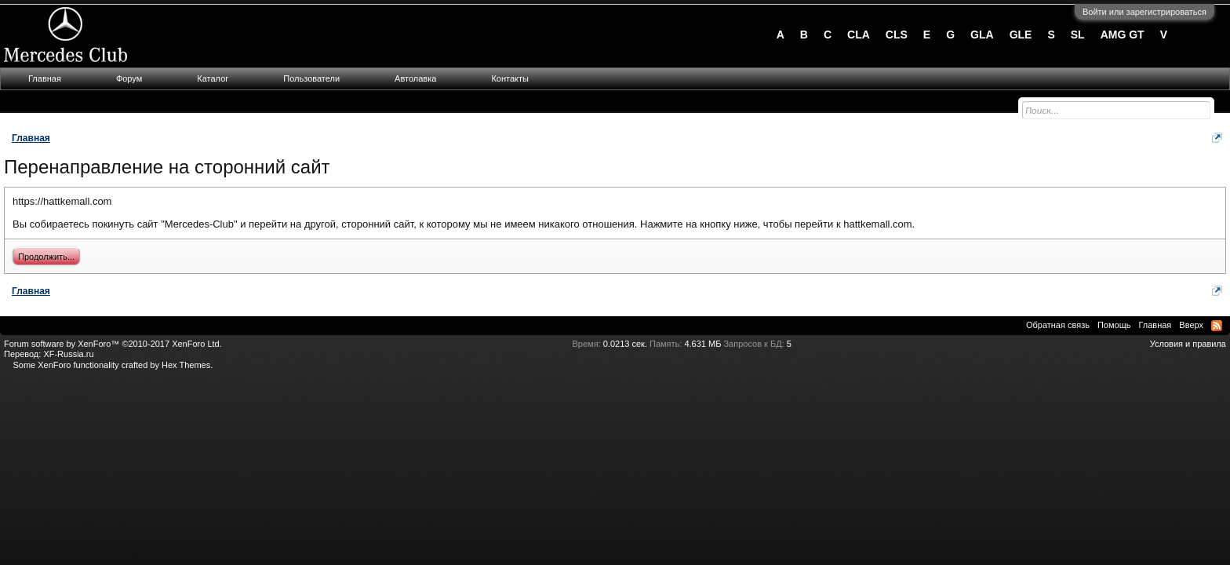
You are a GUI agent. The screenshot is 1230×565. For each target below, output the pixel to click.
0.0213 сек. (625, 343)
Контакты (510, 78)
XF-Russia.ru (68, 354)
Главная (44, 78)
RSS (1216, 325)
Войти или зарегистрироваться (1144, 11)
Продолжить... (46, 256)
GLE (1021, 34)
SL (1078, 34)
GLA (982, 34)
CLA (858, 34)
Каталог (212, 78)
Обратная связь (1058, 325)
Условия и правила (1188, 343)
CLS (897, 34)
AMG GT (1122, 34)
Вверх (1191, 325)
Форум (129, 78)
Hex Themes (186, 365)
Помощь (1114, 325)
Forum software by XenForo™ (113, 343)
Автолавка (415, 78)
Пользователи (311, 78)
